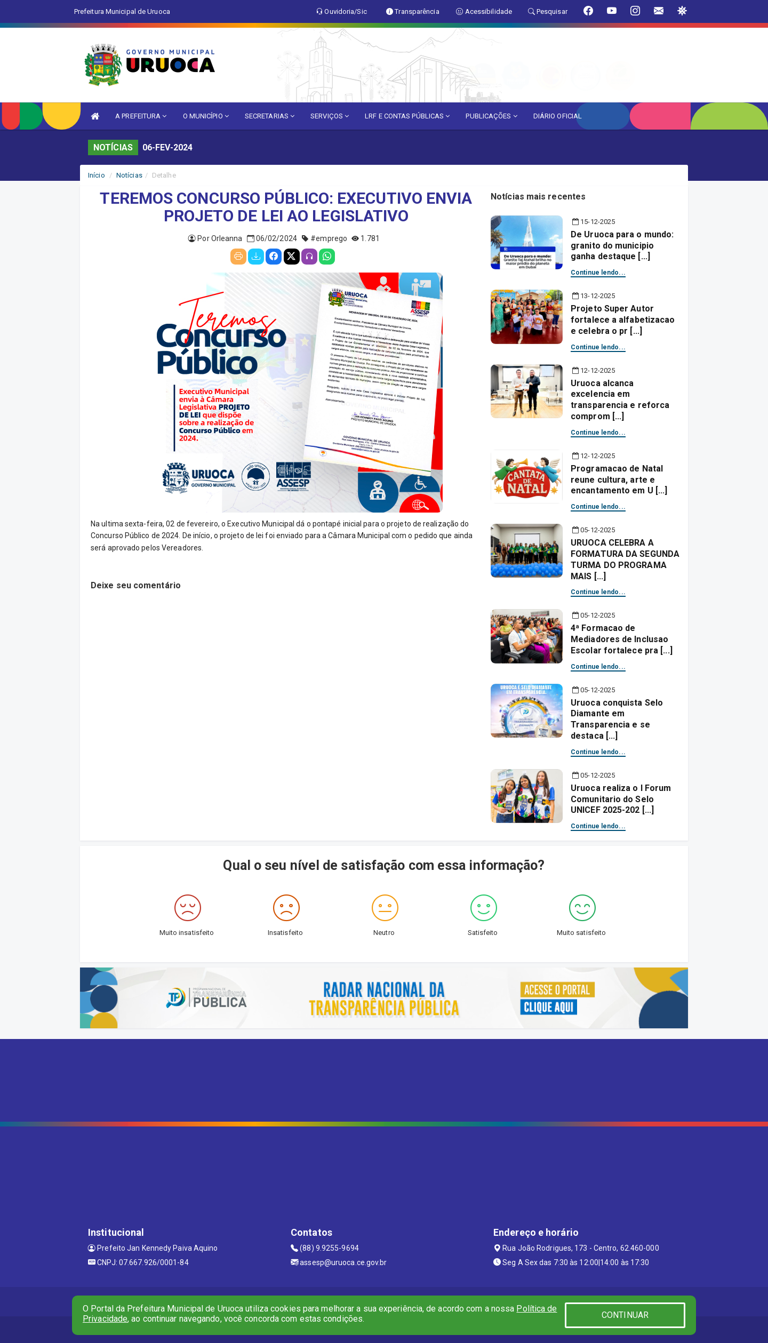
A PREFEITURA (140, 116)
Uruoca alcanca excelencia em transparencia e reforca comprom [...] (620, 399)
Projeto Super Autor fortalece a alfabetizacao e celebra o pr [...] (623, 319)
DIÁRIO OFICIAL (557, 116)
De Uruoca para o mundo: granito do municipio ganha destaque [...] (622, 245)
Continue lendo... (598, 272)
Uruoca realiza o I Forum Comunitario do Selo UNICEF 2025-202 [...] (621, 799)
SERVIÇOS (329, 116)
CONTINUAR (625, 1315)
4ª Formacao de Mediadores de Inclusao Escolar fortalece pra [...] (622, 639)
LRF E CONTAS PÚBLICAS (407, 116)
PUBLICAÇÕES (491, 116)
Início (96, 175)
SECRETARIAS (269, 116)
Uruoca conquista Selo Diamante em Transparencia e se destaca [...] (617, 719)
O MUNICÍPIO (206, 116)
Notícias (129, 175)
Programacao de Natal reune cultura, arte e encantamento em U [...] (619, 479)
